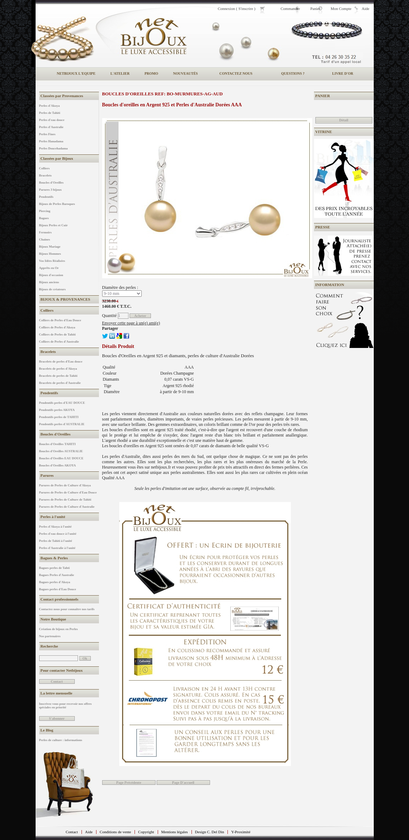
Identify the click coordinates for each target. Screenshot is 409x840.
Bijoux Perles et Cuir (53, 225)
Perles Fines (47, 134)
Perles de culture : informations (60, 740)
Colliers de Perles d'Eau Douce (60, 320)
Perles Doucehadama (53, 148)
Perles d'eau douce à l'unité (58, 533)
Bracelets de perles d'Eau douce (61, 361)
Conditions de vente (115, 832)
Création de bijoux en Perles (58, 629)
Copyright (146, 832)
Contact (72, 832)
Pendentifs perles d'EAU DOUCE (62, 403)
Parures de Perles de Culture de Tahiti (65, 499)
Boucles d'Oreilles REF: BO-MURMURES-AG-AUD (162, 93)
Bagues (44, 218)
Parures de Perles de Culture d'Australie (67, 506)
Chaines (44, 239)
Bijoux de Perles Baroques (57, 204)
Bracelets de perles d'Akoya (58, 368)
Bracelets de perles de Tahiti (58, 375)
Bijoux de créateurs (52, 289)
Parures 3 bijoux (50, 189)
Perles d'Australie (51, 127)
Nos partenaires (50, 636)
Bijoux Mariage (50, 246)
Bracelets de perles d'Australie (60, 383)
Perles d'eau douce (52, 120)
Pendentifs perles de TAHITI (59, 417)
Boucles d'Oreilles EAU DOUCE (61, 458)
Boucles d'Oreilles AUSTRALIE (61, 451)
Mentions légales (174, 832)
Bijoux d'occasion (51, 275)
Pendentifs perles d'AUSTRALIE (62, 424)
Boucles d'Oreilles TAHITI (57, 444)
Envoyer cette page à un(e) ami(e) (131, 323)
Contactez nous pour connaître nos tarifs (67, 609)
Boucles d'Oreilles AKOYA (57, 465)
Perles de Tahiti (50, 113)
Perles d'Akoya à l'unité (55, 526)
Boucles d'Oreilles (51, 182)
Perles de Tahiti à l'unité (55, 541)
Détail (343, 120)
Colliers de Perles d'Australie (59, 341)
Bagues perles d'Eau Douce (57, 589)
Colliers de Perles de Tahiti (57, 334)
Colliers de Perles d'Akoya (57, 327)
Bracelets (45, 175)
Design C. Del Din (209, 832)
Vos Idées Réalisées (52, 261)
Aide (89, 832)
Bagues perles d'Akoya (54, 582)
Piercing (45, 211)
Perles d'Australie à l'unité (57, 548)
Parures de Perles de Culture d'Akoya (65, 485)
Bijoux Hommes (50, 253)
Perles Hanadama (51, 141)
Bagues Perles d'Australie (56, 575)
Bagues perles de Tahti (54, 568)
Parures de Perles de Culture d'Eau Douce (68, 492)
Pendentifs (46, 197)
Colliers (44, 168)
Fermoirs (45, 232)
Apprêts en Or (49, 268)
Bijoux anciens (49, 282)
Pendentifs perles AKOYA (57, 410)
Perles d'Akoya (49, 105)
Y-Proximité (240, 832)
